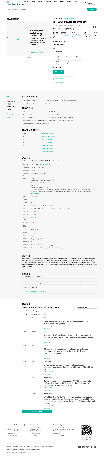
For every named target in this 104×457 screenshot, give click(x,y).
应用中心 (33, 1)
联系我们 (21, 5)
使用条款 (22, 446)
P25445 (33, 242)
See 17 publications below (47, 139)
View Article (47, 328)
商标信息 (37, 446)
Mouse (28, 311)
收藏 (56, 71)
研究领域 (40, 1)
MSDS (8, 117)
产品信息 (9, 104)
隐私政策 (15, 446)
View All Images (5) (36, 52)
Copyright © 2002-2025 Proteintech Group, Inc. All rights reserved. (23, 449)
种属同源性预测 (35, 193)
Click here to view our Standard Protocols (33, 291)
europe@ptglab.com (35, 435)
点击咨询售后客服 (58, 82)
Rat (31, 311)
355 (32, 225)
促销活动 (69, 1)
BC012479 (45, 187)
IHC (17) (40, 307)
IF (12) (44, 307)
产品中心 (26, 1)
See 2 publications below (47, 145)
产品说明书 (10, 114)
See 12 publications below (47, 142)
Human (24, 311)
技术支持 (62, 1)
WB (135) (35, 307)
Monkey (35, 311)
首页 (20, 1)
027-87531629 (57, 433)
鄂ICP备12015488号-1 (47, 446)
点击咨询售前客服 (58, 78)
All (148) (24, 307)
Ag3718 (37, 178)
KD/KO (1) (29, 307)
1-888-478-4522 (11, 433)
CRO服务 (55, 1)
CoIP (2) (52, 307)
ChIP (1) (57, 307)
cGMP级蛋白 (47, 1)
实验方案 (9, 109)
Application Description (45, 164)
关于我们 (75, 1)
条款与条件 (30, 446)
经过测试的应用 (11, 101)
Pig (38, 311)
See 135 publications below (48, 136)
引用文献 (69, 29)
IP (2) (48, 307)
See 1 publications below (47, 133)
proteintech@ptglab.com (13, 435)
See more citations (37, 411)
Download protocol (80, 280)
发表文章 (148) (10, 107)
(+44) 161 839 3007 (35, 433)
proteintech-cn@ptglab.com (60, 435)
